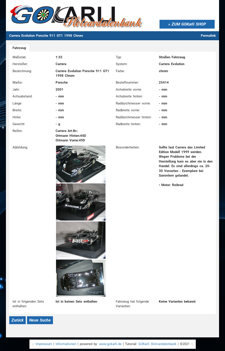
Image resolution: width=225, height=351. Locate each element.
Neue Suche (40, 320)
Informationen (66, 344)
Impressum (44, 344)
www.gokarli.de (110, 344)
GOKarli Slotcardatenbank (157, 344)
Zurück (17, 320)
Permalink (208, 36)
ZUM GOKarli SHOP (189, 24)
